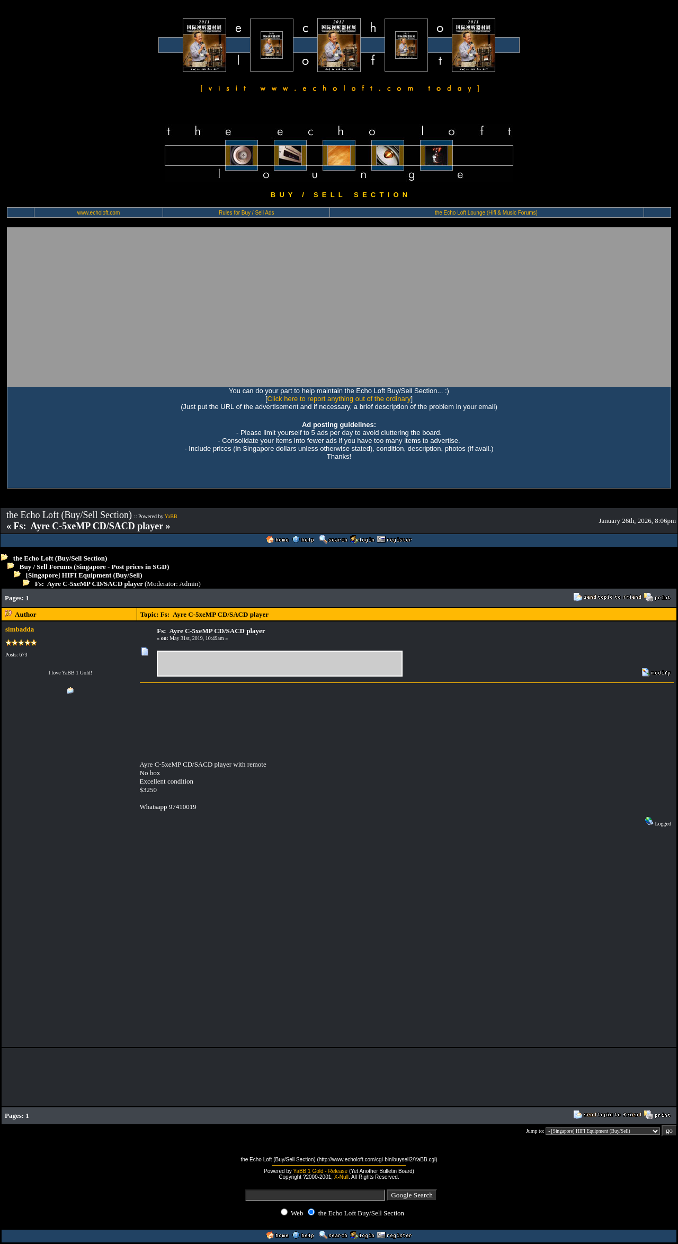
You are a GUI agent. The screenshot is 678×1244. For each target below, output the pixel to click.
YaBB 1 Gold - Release (320, 1171)
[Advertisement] (339, 307)
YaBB (171, 516)
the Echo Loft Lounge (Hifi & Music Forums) (486, 213)
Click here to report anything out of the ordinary (339, 399)
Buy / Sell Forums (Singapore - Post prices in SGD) (95, 567)
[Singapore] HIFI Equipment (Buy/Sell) (84, 575)
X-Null (341, 1177)
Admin (188, 584)
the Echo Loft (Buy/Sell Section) (60, 558)
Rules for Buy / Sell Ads (246, 213)
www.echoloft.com (98, 213)
